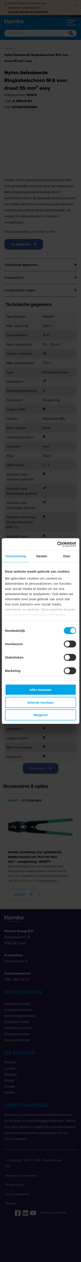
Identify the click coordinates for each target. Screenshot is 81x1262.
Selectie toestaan (40, 702)
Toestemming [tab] (15, 556)
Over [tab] (67, 556)
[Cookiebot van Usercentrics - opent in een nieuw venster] (57, 544)
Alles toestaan (41, 690)
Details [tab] (41, 556)
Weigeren (40, 715)
